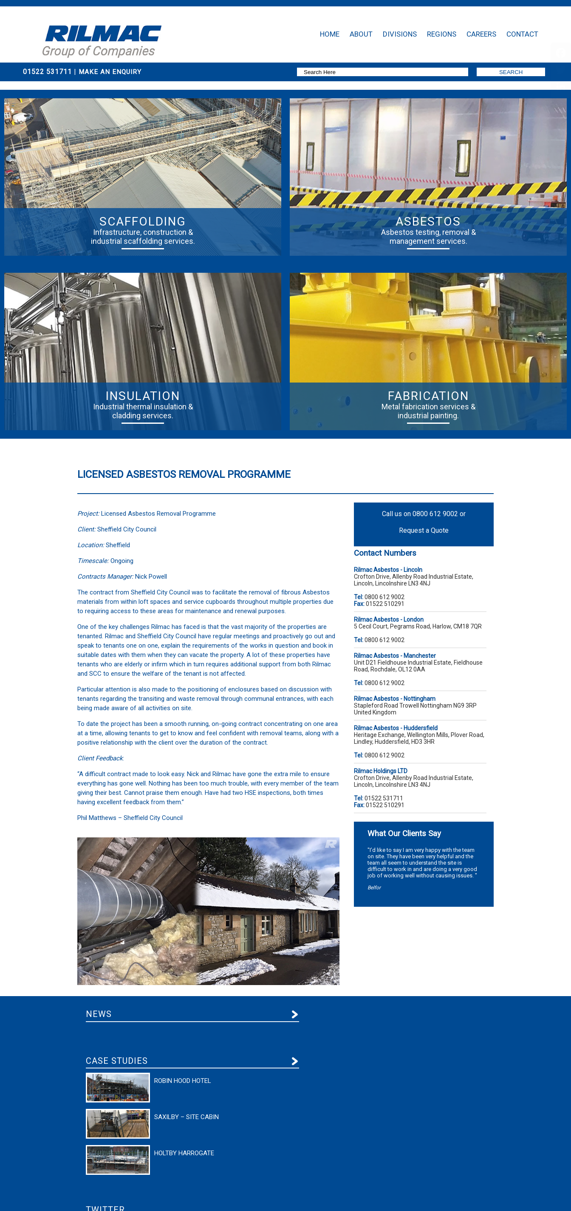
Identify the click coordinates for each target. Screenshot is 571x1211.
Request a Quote (424, 530)
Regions (441, 34)
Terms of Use (117, 1189)
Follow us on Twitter (392, 1041)
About (361, 34)
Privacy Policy (88, 1189)
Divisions (400, 34)
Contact (522, 34)
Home (329, 34)
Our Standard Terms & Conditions (165, 1189)
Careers (481, 34)
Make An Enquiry (111, 72)
